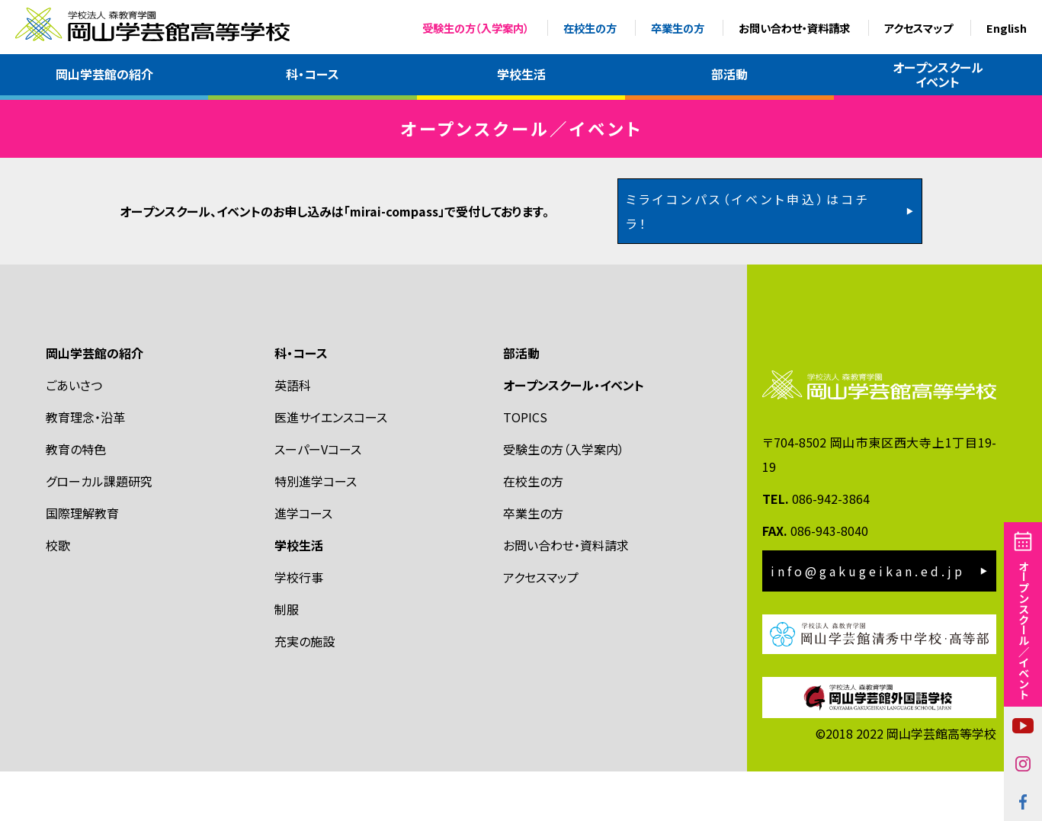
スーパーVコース (317, 498)
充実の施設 (304, 690)
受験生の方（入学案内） (475, 28)
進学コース (303, 562)
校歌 (58, 594)
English (1006, 28)
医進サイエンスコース (330, 466)
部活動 (729, 74)
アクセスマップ (918, 28)
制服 (286, 658)
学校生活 (521, 74)
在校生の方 (590, 28)
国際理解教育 (82, 562)
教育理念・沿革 (85, 466)
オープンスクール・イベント (573, 434)
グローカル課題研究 (99, 530)
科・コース (312, 74)
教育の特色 (76, 498)
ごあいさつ (74, 434)
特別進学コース (315, 530)
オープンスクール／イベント (1023, 629)
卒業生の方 (677, 28)
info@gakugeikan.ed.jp (868, 620)
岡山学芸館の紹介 (104, 74)
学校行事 (298, 626)
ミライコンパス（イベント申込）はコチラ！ (748, 260)
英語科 (292, 434)
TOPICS (525, 466)
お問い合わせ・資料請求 (794, 28)
